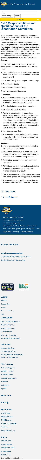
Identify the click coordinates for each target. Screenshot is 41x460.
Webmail (4, 382)
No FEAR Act (35, 229)
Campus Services (7, 348)
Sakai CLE (5, 385)
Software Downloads (8, 378)
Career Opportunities (9, 423)
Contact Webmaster (27, 231)
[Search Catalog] (19, 12)
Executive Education (8, 335)
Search (17, 16)
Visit (2, 314)
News (3, 307)
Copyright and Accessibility (11, 231)
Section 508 (26, 229)
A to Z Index (5, 413)
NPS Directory (6, 420)
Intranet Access (7, 416)
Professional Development (10, 338)
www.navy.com (6, 444)
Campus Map (16, 223)
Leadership (5, 304)
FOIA (19, 229)
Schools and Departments (10, 321)
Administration (6, 332)
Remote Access (7, 375)
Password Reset (7, 371)
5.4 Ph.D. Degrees (10, 197)
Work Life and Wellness (9, 357)
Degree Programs (7, 325)
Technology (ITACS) (8, 351)
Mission (4, 300)
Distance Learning (8, 328)
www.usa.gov (6, 451)
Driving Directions (7, 223)
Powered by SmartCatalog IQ (12, 458)
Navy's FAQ (5, 454)
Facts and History (7, 311)
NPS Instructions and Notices (12, 354)
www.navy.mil (6, 441)
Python (3, 388)
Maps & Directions (8, 430)
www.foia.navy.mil (7, 448)
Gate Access (5, 427)
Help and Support (7, 368)
